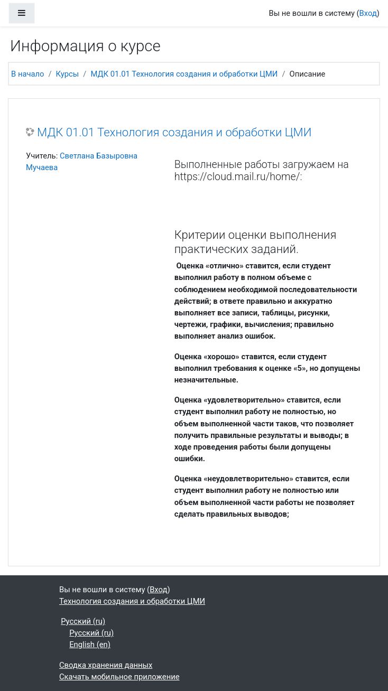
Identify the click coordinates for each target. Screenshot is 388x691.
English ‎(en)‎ (89, 644)
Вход (368, 13)
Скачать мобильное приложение (119, 676)
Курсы (67, 74)
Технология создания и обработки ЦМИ (132, 601)
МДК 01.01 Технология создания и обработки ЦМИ (184, 74)
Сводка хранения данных (105, 665)
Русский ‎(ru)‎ (83, 621)
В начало (27, 74)
